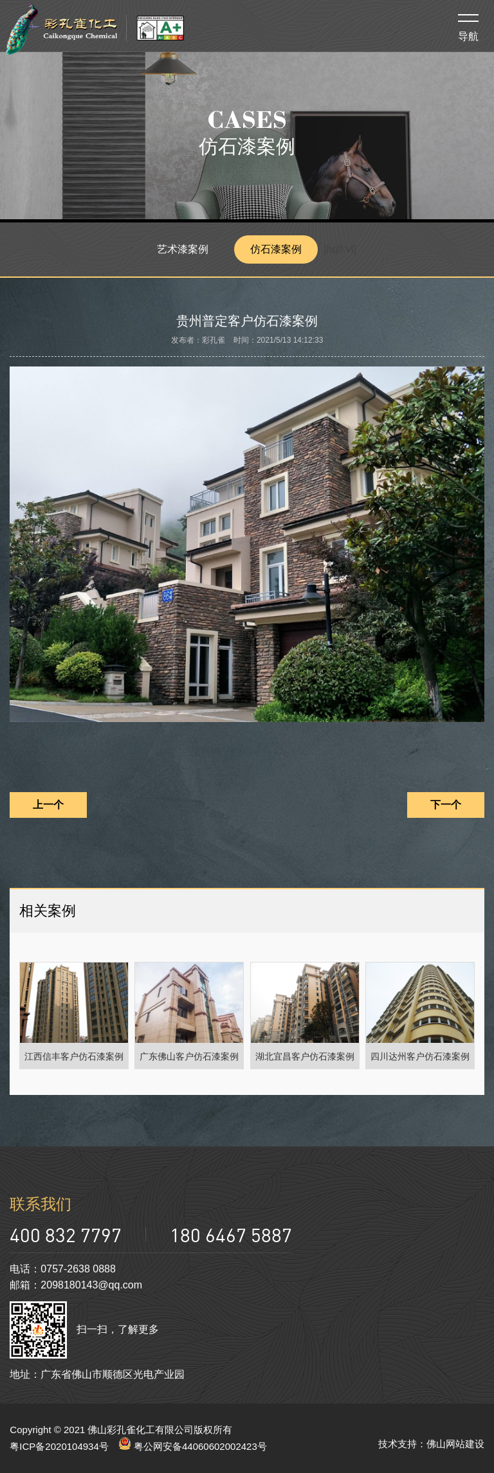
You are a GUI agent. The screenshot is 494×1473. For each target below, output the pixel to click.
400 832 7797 (66, 1235)
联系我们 (40, 1204)
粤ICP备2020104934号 (59, 1446)
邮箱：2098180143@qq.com (76, 1284)
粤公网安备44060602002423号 (192, 1446)
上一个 (48, 804)
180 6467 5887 (231, 1235)
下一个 (445, 804)
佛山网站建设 (455, 1443)
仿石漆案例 (276, 249)
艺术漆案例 (182, 249)
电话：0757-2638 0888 (63, 1268)
